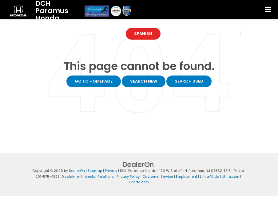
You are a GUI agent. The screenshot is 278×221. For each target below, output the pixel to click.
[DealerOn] (138, 164)
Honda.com (139, 182)
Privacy (111, 170)
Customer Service (157, 176)
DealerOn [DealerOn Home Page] (77, 170)
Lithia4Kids (209, 176)
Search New (143, 81)
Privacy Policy (128, 176)
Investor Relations (98, 176)
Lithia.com (230, 176)
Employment (186, 176)
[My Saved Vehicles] (255, 34)
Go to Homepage (94, 81)
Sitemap (95, 170)
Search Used (189, 81)
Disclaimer (71, 176)
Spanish (143, 34)
